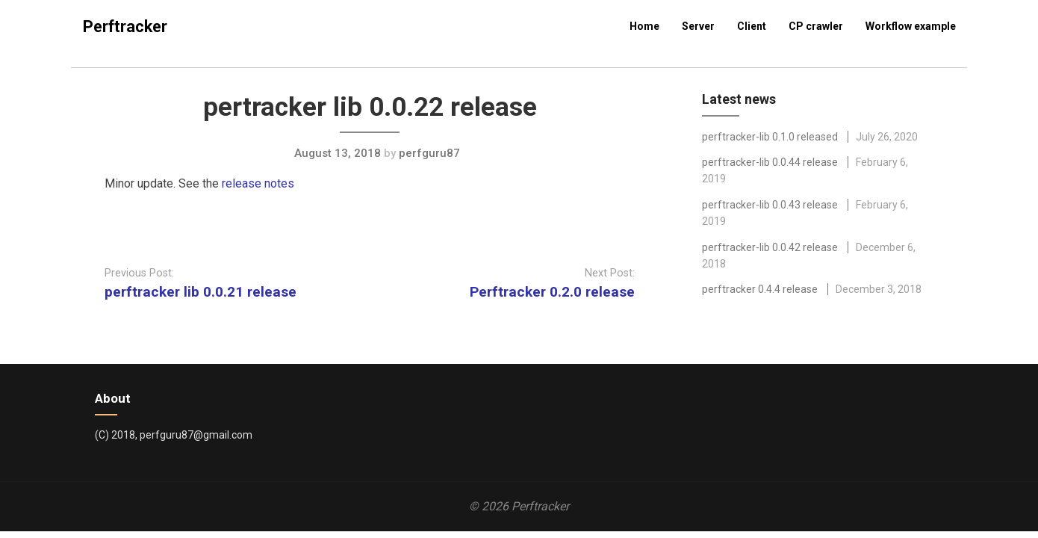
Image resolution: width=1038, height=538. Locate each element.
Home (644, 26)
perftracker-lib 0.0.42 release (770, 247)
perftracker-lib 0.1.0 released (770, 137)
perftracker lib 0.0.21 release (200, 291)
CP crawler (816, 26)
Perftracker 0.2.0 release (552, 291)
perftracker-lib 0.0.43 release (770, 205)
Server (698, 26)
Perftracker (125, 26)
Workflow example (910, 26)
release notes (258, 183)
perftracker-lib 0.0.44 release (770, 162)
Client (751, 26)
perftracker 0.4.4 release (760, 289)
